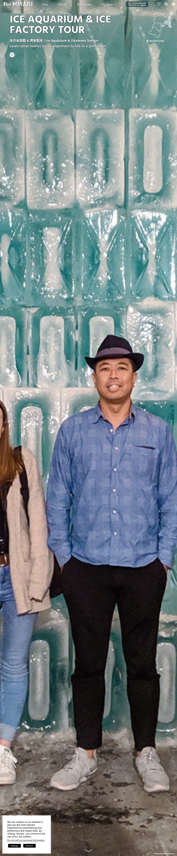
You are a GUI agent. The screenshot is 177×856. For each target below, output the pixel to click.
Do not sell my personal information (25, 840)
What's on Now (84, 4)
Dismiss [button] (29, 846)
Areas (45, 4)
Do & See (62, 4)
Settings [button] (14, 846)
